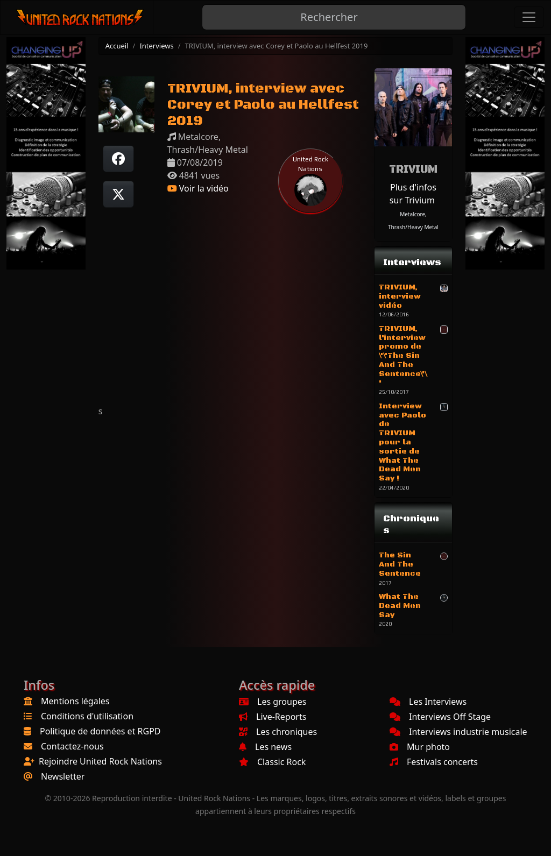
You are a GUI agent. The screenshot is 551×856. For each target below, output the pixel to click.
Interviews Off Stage (440, 717)
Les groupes (272, 702)
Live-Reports (272, 717)
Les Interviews (428, 702)
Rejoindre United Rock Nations (100, 761)
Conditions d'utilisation (87, 716)
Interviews (156, 46)
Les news (265, 747)
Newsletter (62, 776)
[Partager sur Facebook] (118, 158)
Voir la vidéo (198, 188)
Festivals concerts (434, 762)
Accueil (117, 46)
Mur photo (420, 747)
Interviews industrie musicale (458, 732)
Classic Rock (272, 762)
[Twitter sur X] (118, 194)
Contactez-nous (72, 746)
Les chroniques (278, 732)
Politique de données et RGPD (100, 731)
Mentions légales (75, 701)
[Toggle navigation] (529, 17)
